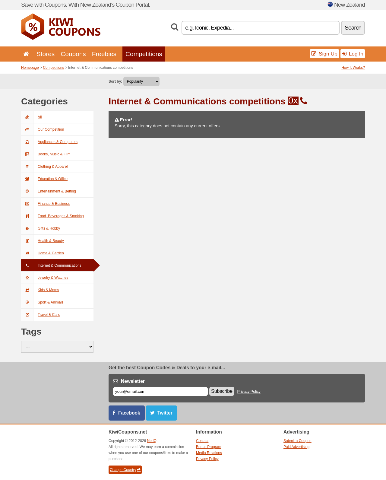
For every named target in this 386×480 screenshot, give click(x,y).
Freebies (104, 53)
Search (353, 27)
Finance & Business (45, 204)
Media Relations (209, 453)
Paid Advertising (296, 447)
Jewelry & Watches (44, 278)
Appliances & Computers (49, 142)
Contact (202, 441)
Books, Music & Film (46, 154)
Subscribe (222, 391)
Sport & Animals (42, 302)
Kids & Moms (40, 290)
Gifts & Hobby (40, 228)
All (31, 117)
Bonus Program (208, 447)
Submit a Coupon (297, 441)
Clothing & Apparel (44, 167)
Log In (352, 54)
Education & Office (44, 179)
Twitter (164, 412)
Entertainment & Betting (48, 191)
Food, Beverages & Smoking (52, 216)
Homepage (30, 67)
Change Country (125, 470)
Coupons (73, 53)
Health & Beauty (42, 241)
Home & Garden (42, 253)
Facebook (129, 412)
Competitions (143, 53)
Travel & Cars (40, 315)
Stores (45, 53)
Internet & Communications (51, 265)
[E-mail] (160, 391)
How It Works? (353, 67)
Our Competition (42, 129)
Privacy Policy (249, 391)
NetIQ (152, 441)
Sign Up (324, 54)
